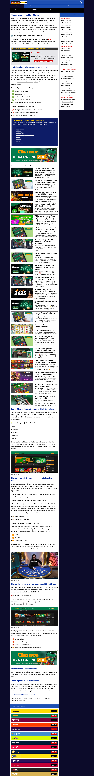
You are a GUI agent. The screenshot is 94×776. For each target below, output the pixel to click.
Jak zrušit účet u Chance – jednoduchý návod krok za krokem (44, 267)
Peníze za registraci (66, 136)
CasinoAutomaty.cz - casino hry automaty (45, 733)
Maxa (17, 11)
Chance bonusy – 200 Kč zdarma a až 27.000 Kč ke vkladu (44, 241)
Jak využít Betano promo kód (68, 154)
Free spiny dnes (65, 143)
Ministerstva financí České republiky (66, 753)
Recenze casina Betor (66, 105)
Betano (48, 9)
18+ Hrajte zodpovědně (60, 769)
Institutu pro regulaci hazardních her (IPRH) (41, 754)
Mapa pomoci (51, 766)
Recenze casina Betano (67, 110)
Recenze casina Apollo (67, 112)
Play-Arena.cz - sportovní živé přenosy (44, 744)
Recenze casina (20, 127)
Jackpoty (18, 141)
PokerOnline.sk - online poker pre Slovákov (45, 748)
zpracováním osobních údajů (26, 715)
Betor (39, 9)
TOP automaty (19, 143)
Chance (34, 9)
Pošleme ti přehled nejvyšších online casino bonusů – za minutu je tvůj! (34, 709)
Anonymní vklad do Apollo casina (69, 173)
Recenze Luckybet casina (67, 115)
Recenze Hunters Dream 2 (67, 122)
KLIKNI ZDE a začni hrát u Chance (44, 61)
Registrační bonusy (66, 131)
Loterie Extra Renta (66, 187)
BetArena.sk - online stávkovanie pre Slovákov (23, 742)
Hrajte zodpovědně (14, 759)
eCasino (12, 11)
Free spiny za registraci (67, 140)
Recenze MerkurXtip (66, 108)
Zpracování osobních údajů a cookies (46, 769)
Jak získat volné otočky (67, 147)
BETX (75, 9)
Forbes (52, 9)
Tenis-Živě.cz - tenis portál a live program (22, 737)
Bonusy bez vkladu (66, 129)
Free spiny (18, 139)
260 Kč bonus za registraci (67, 138)
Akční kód (18, 131)
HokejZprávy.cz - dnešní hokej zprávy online (23, 735)
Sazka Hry (29, 9)
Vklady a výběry (20, 133)
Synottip (23, 9)
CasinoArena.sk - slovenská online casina (45, 746)
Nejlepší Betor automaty (67, 119)
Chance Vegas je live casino (35, 526)
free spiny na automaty (28, 633)
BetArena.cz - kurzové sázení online (21, 728)
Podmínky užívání (33, 769)
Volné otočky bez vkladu (67, 145)
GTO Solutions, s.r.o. (71, 769)
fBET (78, 9)
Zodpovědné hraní (66, 754)
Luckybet (64, 9)
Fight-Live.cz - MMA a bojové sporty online (22, 730)
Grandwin (58, 9)
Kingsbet (22, 11)
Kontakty (16, 769)
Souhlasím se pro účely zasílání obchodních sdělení (31, 715)
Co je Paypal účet (66, 166)
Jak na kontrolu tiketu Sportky (68, 180)
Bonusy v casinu (20, 129)
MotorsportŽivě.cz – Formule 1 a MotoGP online (24, 740)
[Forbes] (77, 51)
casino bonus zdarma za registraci (27, 82)
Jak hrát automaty (66, 168)
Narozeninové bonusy (66, 133)
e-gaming (23, 508)
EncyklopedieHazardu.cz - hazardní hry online (45, 728)
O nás (11, 769)
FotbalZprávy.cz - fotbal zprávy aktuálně (22, 733)
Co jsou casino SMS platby (67, 152)
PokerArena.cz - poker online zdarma (44, 735)
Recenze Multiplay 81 (66, 124)
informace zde (37, 761)
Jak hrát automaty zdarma (67, 175)
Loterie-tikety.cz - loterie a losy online (44, 730)
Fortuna (12, 9)
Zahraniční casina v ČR (67, 164)
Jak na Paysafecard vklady (67, 159)
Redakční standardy (23, 769)
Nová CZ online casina (67, 103)
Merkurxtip (70, 9)
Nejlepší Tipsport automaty (67, 117)
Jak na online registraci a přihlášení (25, 135)
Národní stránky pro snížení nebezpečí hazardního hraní (66, 766)
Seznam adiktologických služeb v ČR (40, 766)
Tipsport (18, 9)
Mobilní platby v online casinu (68, 171)
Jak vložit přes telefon (66, 161)
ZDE (49, 39)
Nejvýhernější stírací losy (67, 184)
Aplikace (18, 137)
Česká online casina (66, 101)
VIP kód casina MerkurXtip (67, 157)
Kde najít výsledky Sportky (67, 182)
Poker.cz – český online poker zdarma (44, 737)
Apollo (43, 9)
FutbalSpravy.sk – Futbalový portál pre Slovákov (24, 748)
